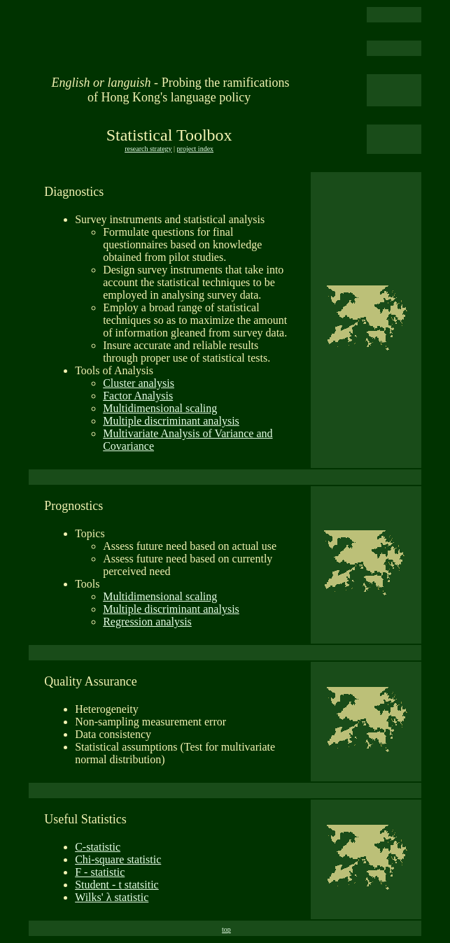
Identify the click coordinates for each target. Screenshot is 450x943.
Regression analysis (147, 622)
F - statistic (100, 872)
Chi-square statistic (118, 859)
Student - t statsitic (117, 885)
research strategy (148, 149)
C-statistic (97, 847)
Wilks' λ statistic (111, 897)
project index (195, 149)
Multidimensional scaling (160, 408)
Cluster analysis (138, 383)
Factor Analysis (138, 396)
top (226, 929)
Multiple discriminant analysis (171, 421)
